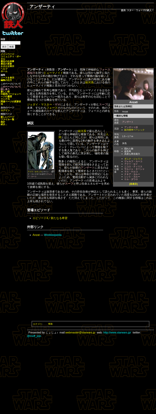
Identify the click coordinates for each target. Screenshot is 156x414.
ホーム (4, 71)
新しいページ (7, 117)
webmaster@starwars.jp (80, 332)
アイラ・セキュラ (35, 172)
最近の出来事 (7, 61)
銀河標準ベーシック (134, 130)
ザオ (57, 104)
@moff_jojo (34, 336)
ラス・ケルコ (131, 171)
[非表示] (133, 184)
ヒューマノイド (53, 72)
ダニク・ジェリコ (133, 158)
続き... (4, 124)
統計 (3, 122)
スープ (103, 104)
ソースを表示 (7, 77)
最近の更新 (6, 63)
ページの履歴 (11, 95)
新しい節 (5, 91)
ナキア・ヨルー (132, 174)
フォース (52, 107)
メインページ (7, 54)
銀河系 (89, 82)
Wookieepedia (53, 234)
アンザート (127, 122)
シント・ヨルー (132, 176)
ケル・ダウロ (131, 179)
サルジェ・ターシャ (134, 169)
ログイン (5, 110)
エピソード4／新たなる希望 (50, 218)
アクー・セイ (131, 164)
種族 (50, 324)
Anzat (36, 234)
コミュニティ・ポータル (11, 57)
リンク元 (5, 99)
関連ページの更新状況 (11, 102)
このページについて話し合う (11, 87)
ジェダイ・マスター (39, 104)
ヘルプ (4, 68)
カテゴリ (37, 324)
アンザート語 (131, 127)
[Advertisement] (90, 40)
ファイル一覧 (7, 119)
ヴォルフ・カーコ (133, 161)
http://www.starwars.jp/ (117, 332)
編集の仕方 (6, 80)
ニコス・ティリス (133, 166)
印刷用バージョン (10, 94)
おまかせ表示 (7, 66)
